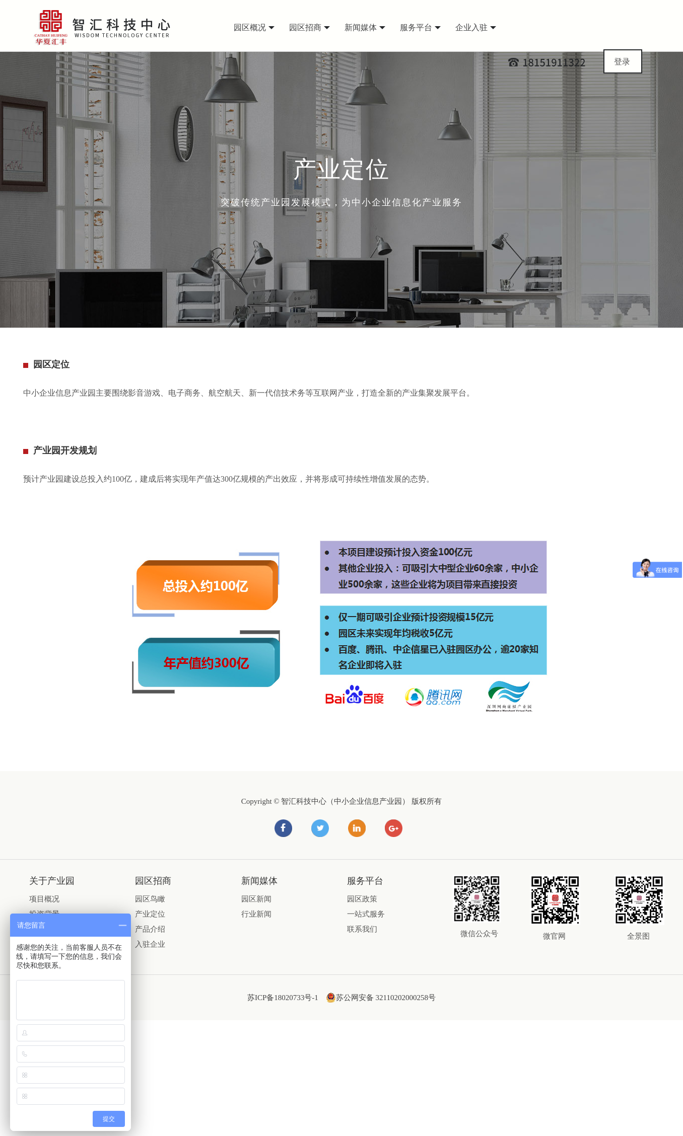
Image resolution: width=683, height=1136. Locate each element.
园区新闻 (256, 899)
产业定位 (150, 914)
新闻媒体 (365, 27)
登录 (622, 61)
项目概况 (44, 899)
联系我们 (362, 929)
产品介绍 (150, 929)
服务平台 (420, 27)
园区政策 (362, 899)
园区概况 (254, 27)
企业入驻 (475, 27)
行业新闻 (256, 914)
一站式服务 (366, 914)
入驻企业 (150, 944)
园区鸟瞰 (150, 899)
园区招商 (309, 27)
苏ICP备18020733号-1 (282, 998)
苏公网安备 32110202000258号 (381, 998)
